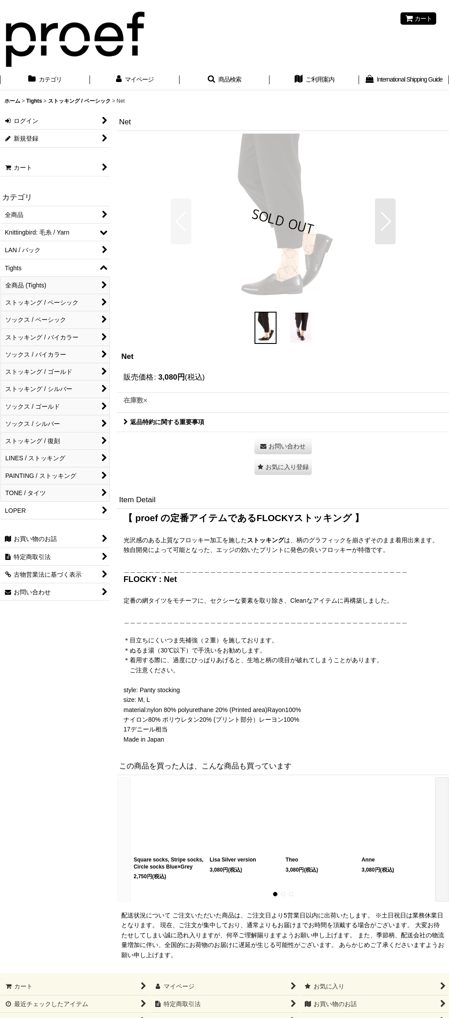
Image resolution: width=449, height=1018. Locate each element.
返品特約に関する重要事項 (163, 421)
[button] (224, 80)
